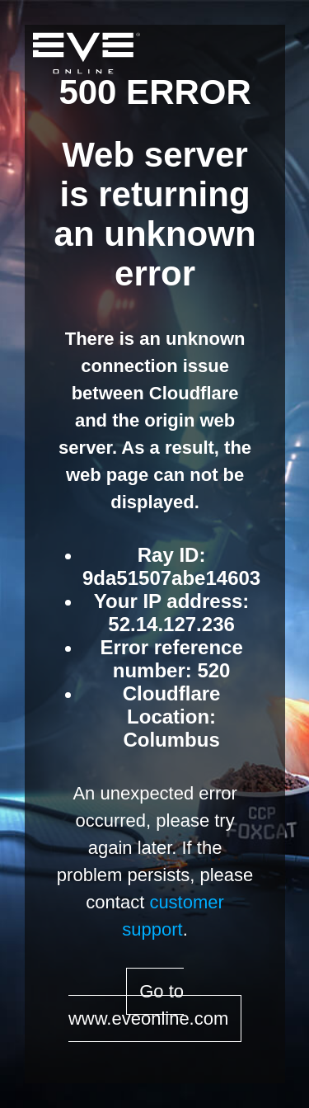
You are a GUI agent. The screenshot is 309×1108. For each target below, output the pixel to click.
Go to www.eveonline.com (148, 1005)
